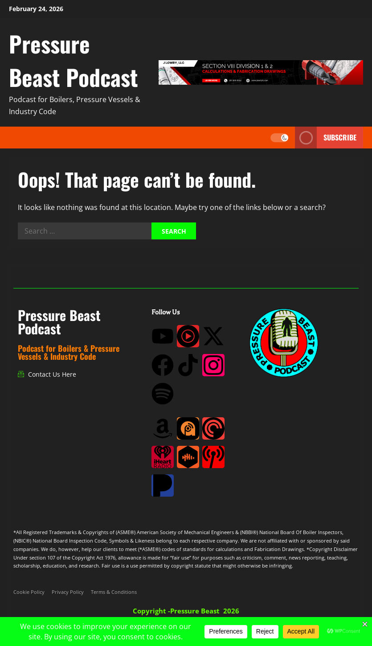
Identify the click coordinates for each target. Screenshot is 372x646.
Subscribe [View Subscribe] (325, 137)
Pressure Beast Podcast (73, 60)
